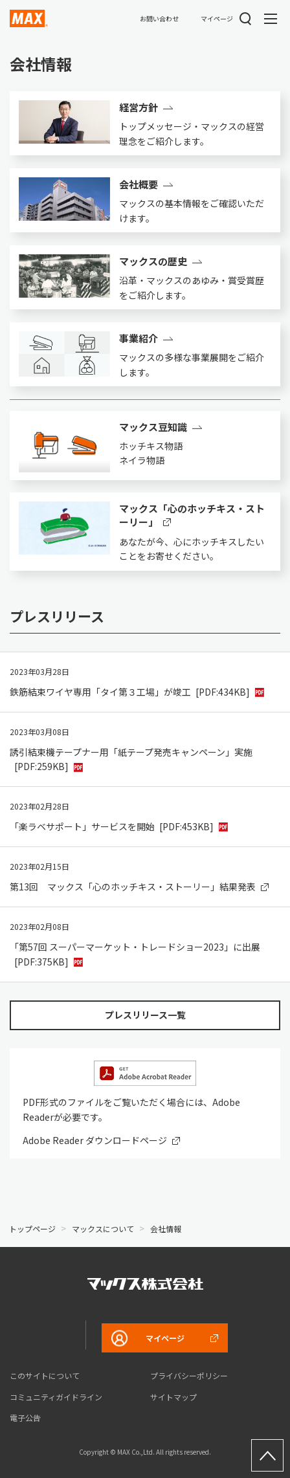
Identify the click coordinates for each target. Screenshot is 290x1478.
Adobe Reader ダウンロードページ (95, 1140)
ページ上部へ (267, 1455)
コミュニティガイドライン (56, 1396)
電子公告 (25, 1417)
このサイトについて (45, 1375)
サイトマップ (173, 1396)
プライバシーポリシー (189, 1375)
